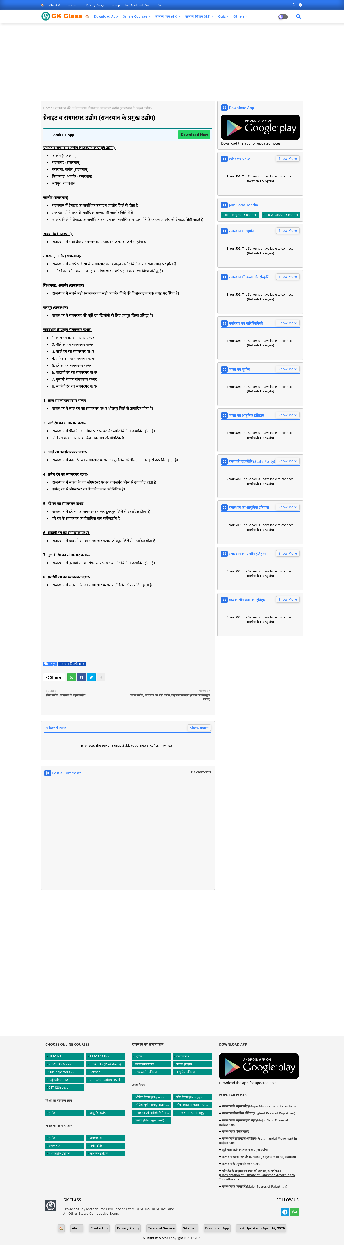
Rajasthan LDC (58, 1080)
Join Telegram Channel (240, 215)
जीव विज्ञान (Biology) (189, 1097)
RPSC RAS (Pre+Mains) (105, 1064)
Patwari (95, 1072)
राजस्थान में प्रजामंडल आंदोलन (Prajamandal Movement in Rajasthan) (258, 1140)
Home (48, 108)
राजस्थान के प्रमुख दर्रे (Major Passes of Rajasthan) (254, 1186)
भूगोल (51, 1112)
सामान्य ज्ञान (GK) (166, 16)
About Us (55, 5)
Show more (199, 727)
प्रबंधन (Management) (149, 1120)
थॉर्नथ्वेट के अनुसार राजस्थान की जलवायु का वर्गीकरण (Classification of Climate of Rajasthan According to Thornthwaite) (257, 1174)
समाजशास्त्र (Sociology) (190, 1112)
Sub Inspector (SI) (61, 1072)
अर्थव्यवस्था (96, 1138)
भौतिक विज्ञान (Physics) (149, 1097)
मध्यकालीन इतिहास (59, 1153)
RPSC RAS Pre (99, 1056)
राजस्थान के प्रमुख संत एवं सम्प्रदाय (241, 1164)
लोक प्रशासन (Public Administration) (194, 1105)
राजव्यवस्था (54, 1145)
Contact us (74, 5)
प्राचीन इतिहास (97, 1145)
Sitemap (115, 5)
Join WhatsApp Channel (281, 215)
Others (239, 16)
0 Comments (201, 772)
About (77, 1228)
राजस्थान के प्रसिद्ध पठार (235, 1131)
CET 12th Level (58, 1087)
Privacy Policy (95, 5)
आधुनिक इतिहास (99, 1112)
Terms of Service (161, 1228)
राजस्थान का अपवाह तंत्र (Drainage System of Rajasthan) (259, 1157)
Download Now (194, 134)
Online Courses (135, 16)
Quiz (222, 16)
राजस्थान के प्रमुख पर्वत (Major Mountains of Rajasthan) (259, 1106)
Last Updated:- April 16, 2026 (144, 5)
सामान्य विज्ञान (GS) (197, 16)
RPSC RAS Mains (59, 1064)
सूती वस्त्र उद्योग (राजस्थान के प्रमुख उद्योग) (245, 1149)
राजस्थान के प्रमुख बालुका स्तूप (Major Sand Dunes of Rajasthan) (253, 1122)
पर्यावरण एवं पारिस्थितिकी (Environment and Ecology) (153, 1112)
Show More (288, 158)
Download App (106, 16)
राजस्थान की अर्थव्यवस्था (70, 108)
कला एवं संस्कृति (144, 1064)
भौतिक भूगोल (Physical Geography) (153, 1105)
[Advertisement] (172, 61)
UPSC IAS (54, 1056)
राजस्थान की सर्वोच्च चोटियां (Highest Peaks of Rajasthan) (258, 1113)
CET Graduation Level (105, 1080)
